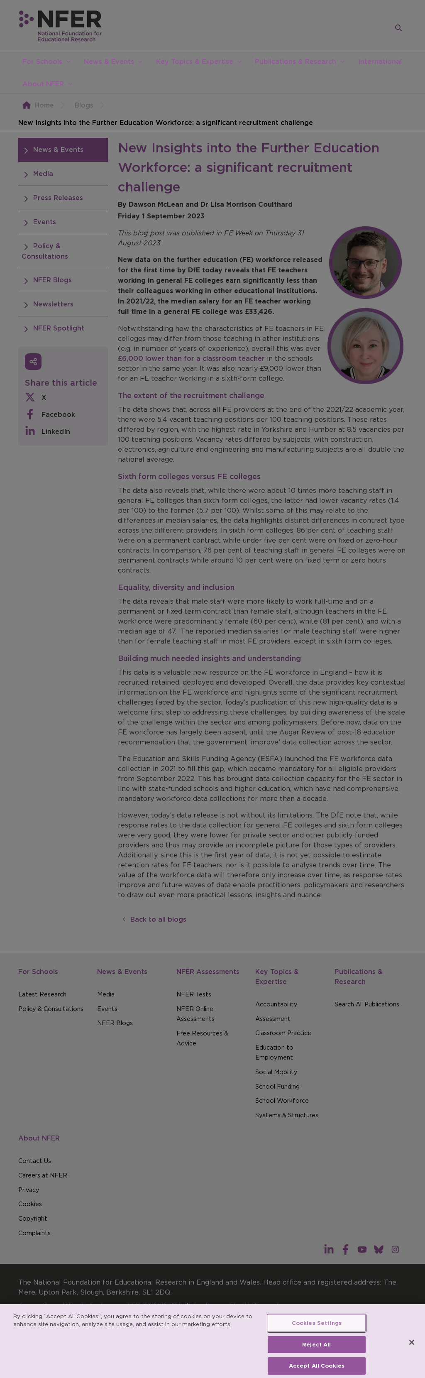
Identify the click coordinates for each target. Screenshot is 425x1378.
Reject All (316, 1360)
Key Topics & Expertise (194, 61)
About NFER (43, 84)
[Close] (412, 1358)
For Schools (42, 61)
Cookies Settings (317, 1339)
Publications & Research (295, 61)
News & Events (109, 61)
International (380, 61)
